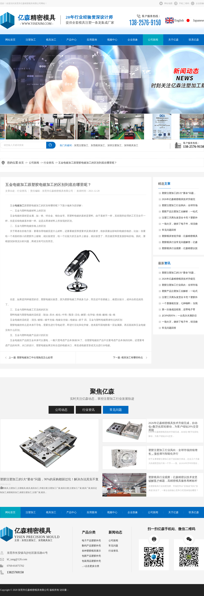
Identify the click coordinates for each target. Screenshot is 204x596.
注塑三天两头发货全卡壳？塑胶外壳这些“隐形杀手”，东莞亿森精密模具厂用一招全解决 (180, 218)
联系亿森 (194, 39)
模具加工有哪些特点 (132, 357)
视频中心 (112, 39)
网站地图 (168, 3)
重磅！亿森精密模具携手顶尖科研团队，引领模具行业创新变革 (88, 452)
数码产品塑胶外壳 (91, 545)
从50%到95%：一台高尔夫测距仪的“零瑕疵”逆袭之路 (179, 316)
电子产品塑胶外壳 (91, 540)
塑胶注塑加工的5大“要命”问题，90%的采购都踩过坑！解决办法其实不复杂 (179, 194)
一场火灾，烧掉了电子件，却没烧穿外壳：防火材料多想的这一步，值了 (180, 225)
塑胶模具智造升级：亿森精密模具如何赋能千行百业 (180, 237)
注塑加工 (31, 39)
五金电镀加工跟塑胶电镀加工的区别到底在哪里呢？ (87, 162)
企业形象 (200, 3)
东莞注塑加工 (81, 145)
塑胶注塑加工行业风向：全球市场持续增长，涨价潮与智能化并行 (180, 206)
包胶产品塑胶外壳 (91, 556)
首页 (21, 162)
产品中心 (71, 39)
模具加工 (51, 39)
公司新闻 (153, 39)
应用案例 (92, 39)
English (174, 20)
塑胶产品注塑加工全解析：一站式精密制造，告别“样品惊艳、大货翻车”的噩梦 (180, 212)
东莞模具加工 (98, 145)
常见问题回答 (169, 230)
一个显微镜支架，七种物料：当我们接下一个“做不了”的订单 (180, 304)
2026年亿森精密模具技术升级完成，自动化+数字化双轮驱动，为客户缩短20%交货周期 (180, 200)
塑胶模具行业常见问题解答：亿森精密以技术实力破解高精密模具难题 (180, 243)
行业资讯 (49, 162)
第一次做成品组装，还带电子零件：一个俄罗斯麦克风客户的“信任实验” (180, 310)
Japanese (194, 20)
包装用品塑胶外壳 (91, 561)
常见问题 (116, 409)
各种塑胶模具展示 (91, 550)
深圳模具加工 (131, 145)
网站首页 (10, 39)
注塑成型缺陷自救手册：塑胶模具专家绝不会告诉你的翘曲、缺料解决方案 (88, 425)
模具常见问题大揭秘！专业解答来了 (86, 477)
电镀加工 (19, 205)
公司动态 (61, 409)
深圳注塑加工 (114, 145)
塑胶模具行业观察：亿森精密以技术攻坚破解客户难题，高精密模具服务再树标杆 (180, 249)
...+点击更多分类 (90, 566)
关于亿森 (173, 39)
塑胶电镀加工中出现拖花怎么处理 (35, 357)
